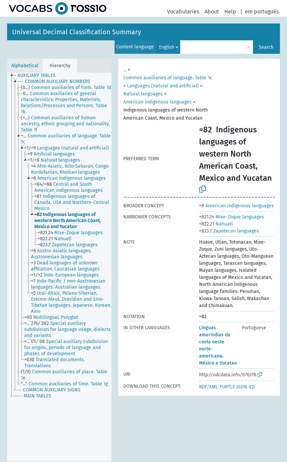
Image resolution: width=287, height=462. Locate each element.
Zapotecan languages (229, 231)
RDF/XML (208, 387)
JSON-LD (245, 387)
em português (262, 11)
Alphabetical (24, 66)
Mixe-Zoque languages (231, 217)
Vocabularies (183, 11)
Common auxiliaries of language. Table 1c (167, 78)
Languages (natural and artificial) (163, 86)
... (124, 70)
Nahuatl (216, 224)
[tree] (59, 267)
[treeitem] (38, 76)
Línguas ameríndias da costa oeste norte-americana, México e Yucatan (218, 345)
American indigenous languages (157, 102)
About (211, 11)
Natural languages (143, 94)
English (166, 47)
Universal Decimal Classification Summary (76, 32)
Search (266, 47)
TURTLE (227, 387)
